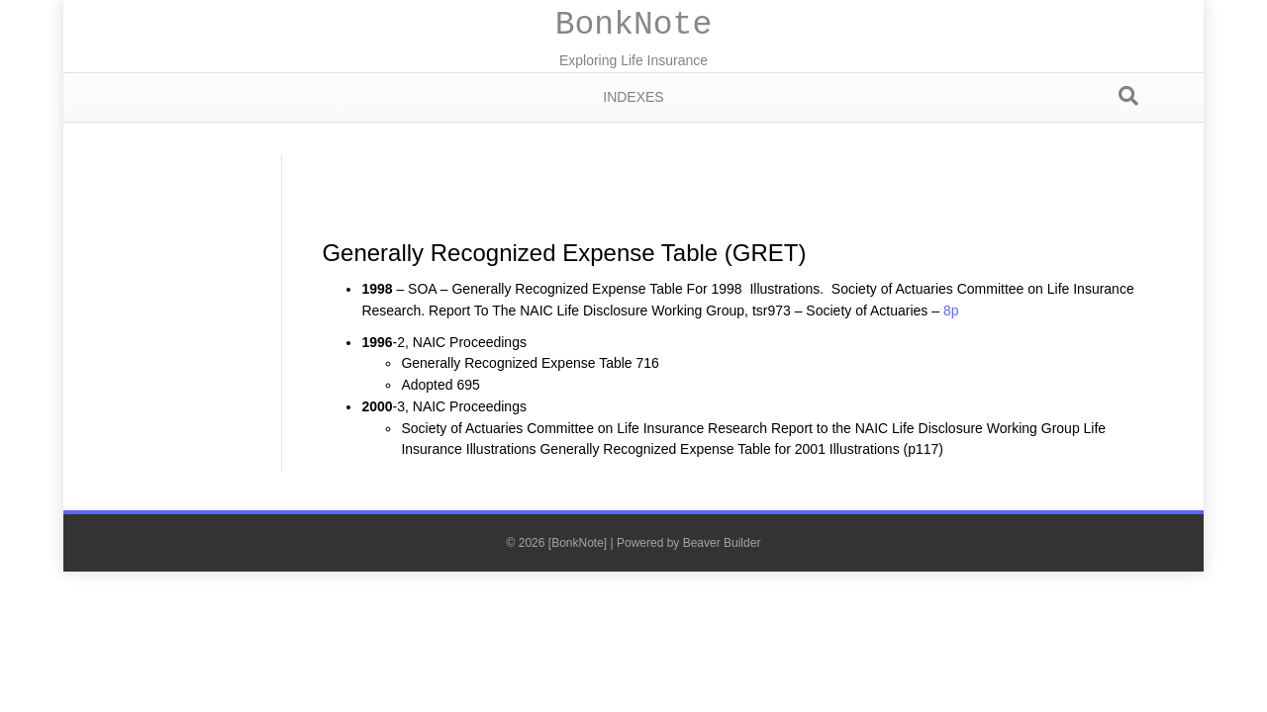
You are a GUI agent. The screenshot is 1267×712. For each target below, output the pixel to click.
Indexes (633, 97)
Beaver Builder (722, 543)
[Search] (1128, 96)
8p (951, 310)
